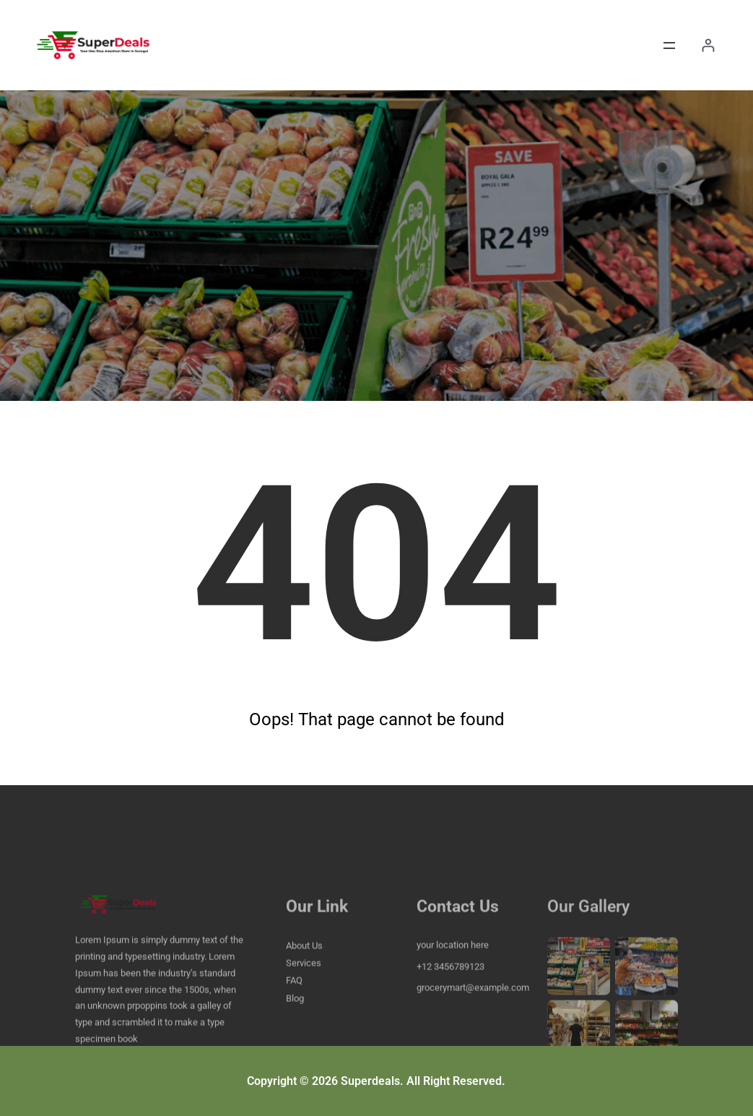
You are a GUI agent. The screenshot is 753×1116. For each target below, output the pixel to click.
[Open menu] (669, 45)
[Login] (708, 45)
